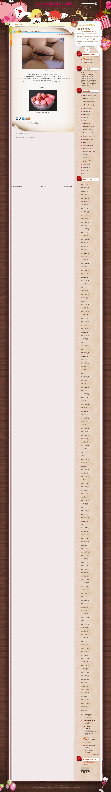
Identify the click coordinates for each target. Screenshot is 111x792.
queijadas (85, 161)
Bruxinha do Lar (90, 738)
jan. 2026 (83, 194)
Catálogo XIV (85, 85)
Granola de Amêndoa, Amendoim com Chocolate (90, 731)
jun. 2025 (83, 219)
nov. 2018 (84, 490)
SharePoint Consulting (53, 787)
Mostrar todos (96, 754)
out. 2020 (83, 411)
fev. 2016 (83, 603)
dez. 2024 (84, 239)
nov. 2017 (84, 531)
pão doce (85, 155)
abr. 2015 (83, 638)
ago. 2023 (84, 294)
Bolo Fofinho (88, 722)
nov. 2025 (84, 201)
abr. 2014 (83, 679)
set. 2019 (83, 456)
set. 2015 (83, 621)
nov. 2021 (84, 366)
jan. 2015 (83, 648)
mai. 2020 (84, 428)
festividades (86, 139)
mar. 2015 (84, 641)
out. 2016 (83, 576)
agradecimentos (87, 95)
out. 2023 (83, 287)
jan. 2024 (83, 277)
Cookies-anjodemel (86, 73)
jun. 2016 (83, 590)
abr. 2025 (83, 225)
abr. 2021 (83, 390)
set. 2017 (83, 538)
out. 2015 (83, 617)
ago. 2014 (84, 665)
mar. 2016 (84, 600)
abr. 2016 (83, 596)
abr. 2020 (83, 432)
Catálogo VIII (84, 80)
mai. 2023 (84, 304)
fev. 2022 (83, 356)
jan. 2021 (83, 401)
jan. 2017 (83, 566)
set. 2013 (83, 703)
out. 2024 (83, 246)
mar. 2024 (84, 270)
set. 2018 (83, 497)
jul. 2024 (83, 256)
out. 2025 (83, 205)
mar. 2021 (84, 394)
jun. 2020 (83, 425)
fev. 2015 (83, 645)
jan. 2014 (83, 689)
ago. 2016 (84, 583)
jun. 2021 (83, 383)
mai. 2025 (84, 222)
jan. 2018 (83, 524)
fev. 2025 (83, 232)
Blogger (77, 785)
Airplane (35, 787)
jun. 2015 (83, 631)
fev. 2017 (83, 562)
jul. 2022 (83, 339)
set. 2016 (83, 579)
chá (84, 120)
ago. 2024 (84, 253)
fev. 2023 (83, 315)
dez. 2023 (84, 280)
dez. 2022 (84, 322)
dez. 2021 (84, 363)
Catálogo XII (84, 84)
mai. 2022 (84, 346)
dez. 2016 (84, 569)
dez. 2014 (84, 651)
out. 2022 (83, 328)
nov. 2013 (84, 696)
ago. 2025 (84, 212)
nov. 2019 (84, 449)
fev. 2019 (83, 480)
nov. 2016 (84, 572)
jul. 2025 (83, 215)
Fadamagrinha (89, 62)
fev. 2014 (83, 686)
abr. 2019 (83, 473)
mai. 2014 (84, 676)
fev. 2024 (83, 273)
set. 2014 (83, 662)
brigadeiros (86, 114)
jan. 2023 (83, 318)
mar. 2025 (84, 229)
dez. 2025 (84, 198)
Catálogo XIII (92, 84)
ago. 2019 (84, 459)
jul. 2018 (83, 504)
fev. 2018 (83, 521)
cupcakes (85, 123)
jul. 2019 (83, 462)
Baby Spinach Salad (90, 715)
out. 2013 (83, 700)
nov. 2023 (84, 284)
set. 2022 (83, 332)
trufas (84, 173)
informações (86, 145)
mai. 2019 (84, 469)
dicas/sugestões (87, 126)
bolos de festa (87, 105)
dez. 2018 (84, 487)
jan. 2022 (83, 359)
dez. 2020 (84, 404)
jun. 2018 (83, 507)
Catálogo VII (91, 78)
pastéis (85, 158)
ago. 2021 (84, 377)
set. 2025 (83, 208)
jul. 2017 (83, 545)
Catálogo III (91, 75)
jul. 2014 (83, 669)
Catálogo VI (84, 78)
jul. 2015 (83, 627)
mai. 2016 (84, 593)
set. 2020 (83, 414)
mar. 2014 (84, 682)
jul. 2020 (83, 421)
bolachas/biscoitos (88, 98)
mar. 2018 (84, 517)
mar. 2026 (84, 187)
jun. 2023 (83, 301)
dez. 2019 (84, 445)
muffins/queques (87, 151)
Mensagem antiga (68, 186)
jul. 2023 (83, 298)
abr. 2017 (83, 555)
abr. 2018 (83, 514)
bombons (85, 111)
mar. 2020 (84, 435)
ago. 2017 (84, 541)
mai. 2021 (84, 387)
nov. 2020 (84, 407)
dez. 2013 (84, 693)
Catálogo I (95, 73)
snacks (85, 167)
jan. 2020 (83, 442)
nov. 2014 (84, 655)
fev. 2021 (83, 397)
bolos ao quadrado (88, 102)
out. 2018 (83, 493)
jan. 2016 (83, 607)
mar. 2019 (84, 476)
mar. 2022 (84, 353)
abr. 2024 (83, 267)
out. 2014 (83, 658)
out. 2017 (83, 535)
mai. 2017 (84, 552)
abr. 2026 (83, 184)
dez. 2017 (84, 528)
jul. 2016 (83, 586)
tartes (84, 170)
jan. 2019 (83, 483)
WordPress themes (64, 787)
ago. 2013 (84, 706)
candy (84, 117)
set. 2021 (83, 373)
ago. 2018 (84, 500)
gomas (85, 142)
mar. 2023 (84, 311)
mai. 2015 (84, 634)
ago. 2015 (84, 624)
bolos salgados (87, 108)
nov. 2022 (84, 325)
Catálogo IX (92, 80)
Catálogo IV (84, 76)
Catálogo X (84, 82)
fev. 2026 (83, 191)
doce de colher (87, 130)
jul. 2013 (83, 710)
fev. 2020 (83, 438)
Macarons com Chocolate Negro (30, 31)
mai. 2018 (84, 511)
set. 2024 (83, 249)
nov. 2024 (84, 243)
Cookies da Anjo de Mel (53, 3)
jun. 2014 (83, 672)
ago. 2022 (84, 335)
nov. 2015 (84, 614)
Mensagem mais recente (17, 186)
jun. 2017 (83, 548)
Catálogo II (84, 75)
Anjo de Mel (88, 59)
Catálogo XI (91, 82)
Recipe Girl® (88, 714)
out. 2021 (83, 370)
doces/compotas (87, 136)
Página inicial (18, 24)
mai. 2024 (84, 263)
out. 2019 (83, 452)
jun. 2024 (83, 260)
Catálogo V (91, 76)
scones (85, 164)
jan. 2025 (83, 236)
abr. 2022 (83, 349)
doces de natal (87, 133)
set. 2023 (83, 291)
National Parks (42, 787)
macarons (86, 148)
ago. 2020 (84, 418)
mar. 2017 (84, 559)
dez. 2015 (84, 610)
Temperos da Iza (90, 720)
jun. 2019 (83, 466)
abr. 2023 (83, 308)
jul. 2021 (83, 380)
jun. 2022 (83, 342)
